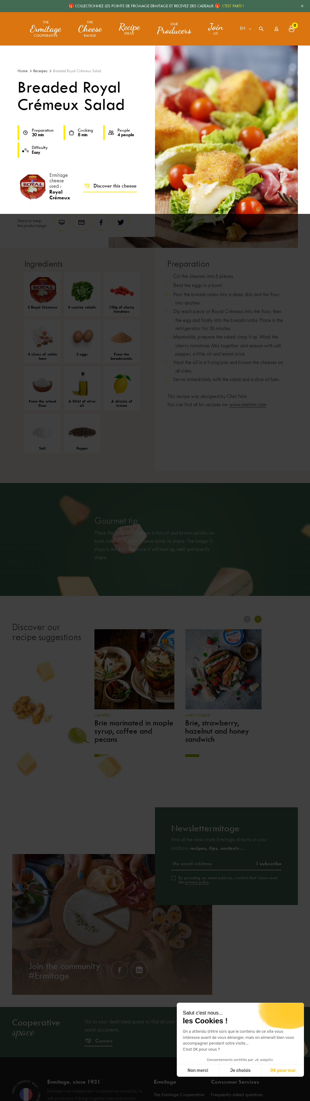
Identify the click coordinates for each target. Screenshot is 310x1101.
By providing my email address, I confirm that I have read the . (228, 880)
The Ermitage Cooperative (179, 1095)
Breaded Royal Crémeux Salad (77, 71)
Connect (104, 1041)
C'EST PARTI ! (233, 6)
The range (90, 29)
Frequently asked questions (236, 1095)
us (215, 28)
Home (23, 71)
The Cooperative (45, 29)
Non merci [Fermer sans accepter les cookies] (197, 1070)
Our (174, 28)
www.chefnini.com (247, 405)
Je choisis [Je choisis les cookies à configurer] (240, 1070)
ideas (129, 28)
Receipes (40, 71)
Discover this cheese (110, 186)
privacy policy (197, 882)
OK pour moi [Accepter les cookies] (282, 1070)
